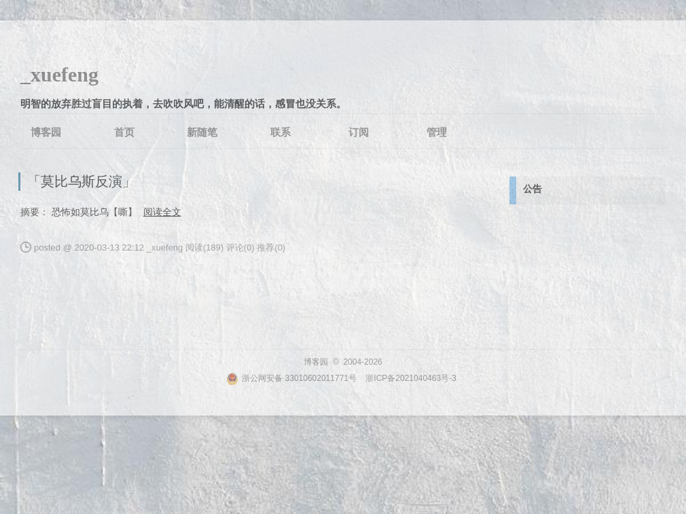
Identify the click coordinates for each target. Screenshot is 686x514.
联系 (280, 132)
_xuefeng (59, 74)
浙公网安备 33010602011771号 (291, 378)
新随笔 (202, 132)
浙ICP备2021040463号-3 (410, 378)
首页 (124, 132)
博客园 (46, 132)
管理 (437, 132)
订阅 (358, 132)
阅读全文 (162, 211)
